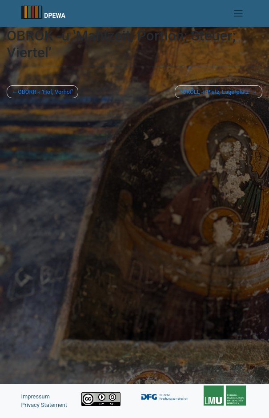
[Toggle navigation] (238, 13)
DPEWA (54, 15)
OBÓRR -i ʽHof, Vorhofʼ (45, 91)
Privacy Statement (44, 405)
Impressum (35, 396)
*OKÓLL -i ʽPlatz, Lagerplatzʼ (215, 91)
